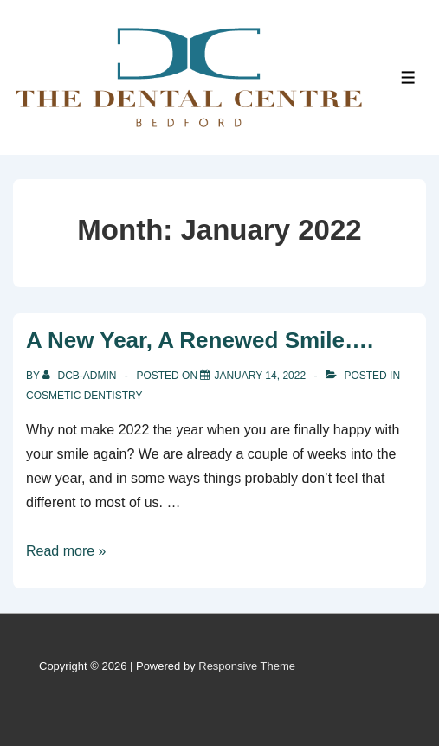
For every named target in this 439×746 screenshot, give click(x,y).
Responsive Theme (246, 665)
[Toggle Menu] (408, 77)
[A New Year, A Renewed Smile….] (260, 376)
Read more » (66, 550)
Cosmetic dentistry (84, 395)
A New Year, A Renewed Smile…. (199, 340)
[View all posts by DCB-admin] (80, 376)
